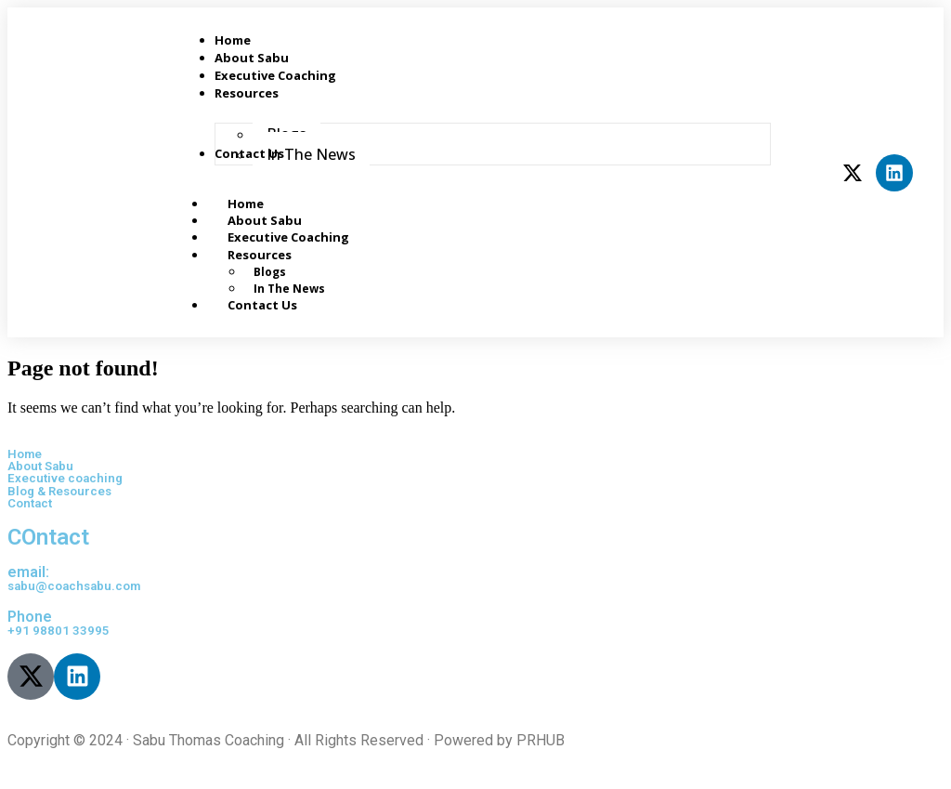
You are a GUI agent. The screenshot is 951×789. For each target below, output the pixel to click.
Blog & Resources (59, 491)
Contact (29, 503)
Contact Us (262, 304)
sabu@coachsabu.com (73, 586)
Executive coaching (65, 478)
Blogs (270, 272)
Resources (280, 254)
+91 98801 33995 (58, 631)
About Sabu (40, 466)
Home (24, 454)
